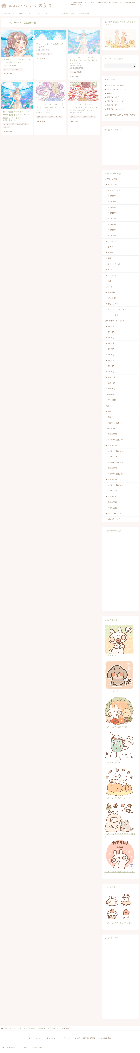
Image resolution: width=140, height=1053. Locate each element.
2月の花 (111, 332)
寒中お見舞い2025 (117, 451)
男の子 (110, 247)
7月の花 (111, 360)
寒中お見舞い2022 (117, 485)
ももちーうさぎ (114, 264)
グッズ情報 (112, 298)
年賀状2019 (112, 502)
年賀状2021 (112, 491)
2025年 (113, 202)
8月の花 (111, 366)
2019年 (113, 236)
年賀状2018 (112, 508)
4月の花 (111, 343)
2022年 (6, 127)
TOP (29, 1028)
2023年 (113, 213)
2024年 (113, 207)
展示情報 (111, 292)
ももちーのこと (8, 13)
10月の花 (111, 377)
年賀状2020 (112, 496)
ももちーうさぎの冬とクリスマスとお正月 (119, 834)
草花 (109, 417)
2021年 (113, 224)
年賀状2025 (112, 445)
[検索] (120, 65)
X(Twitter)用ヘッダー (44, 54)
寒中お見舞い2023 (117, 474)
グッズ (54, 13)
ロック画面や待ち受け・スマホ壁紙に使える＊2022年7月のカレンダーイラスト (16, 115)
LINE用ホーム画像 (112, 423)
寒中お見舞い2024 (117, 462)
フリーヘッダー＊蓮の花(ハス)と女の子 (50, 45)
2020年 (113, 230)
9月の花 (59, 117)
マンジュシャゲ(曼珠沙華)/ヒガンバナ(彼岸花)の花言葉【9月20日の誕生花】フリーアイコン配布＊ (83, 107)
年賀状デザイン (111, 428)
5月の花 (111, 349)
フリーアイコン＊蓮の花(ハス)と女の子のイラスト (17, 60)
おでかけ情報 (110, 400)
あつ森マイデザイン (113, 514)
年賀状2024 (112, 457)
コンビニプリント (117, 309)
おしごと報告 (113, 304)
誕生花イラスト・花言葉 (45, 117)
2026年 (113, 196)
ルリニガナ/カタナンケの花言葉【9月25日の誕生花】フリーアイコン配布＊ (50, 107)
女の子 (6, 69)
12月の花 (111, 389)
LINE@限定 (109, 394)
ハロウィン (112, 270)
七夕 (109, 281)
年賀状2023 (112, 468)
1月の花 (111, 326)
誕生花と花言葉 (68, 13)
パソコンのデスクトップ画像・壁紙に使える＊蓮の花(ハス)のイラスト (83, 60)
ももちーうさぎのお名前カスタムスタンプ (120, 872)
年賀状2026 (112, 434)
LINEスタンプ (24, 13)
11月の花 (111, 383)
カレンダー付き (9, 124)
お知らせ (108, 287)
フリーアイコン (41, 13)
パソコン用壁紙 (76, 72)
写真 (107, 406)
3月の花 (111, 338)
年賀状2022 (112, 480)
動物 (109, 258)
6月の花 (111, 355)
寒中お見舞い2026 (117, 440)
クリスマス (112, 275)
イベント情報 (113, 315)
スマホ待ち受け (85, 13)
